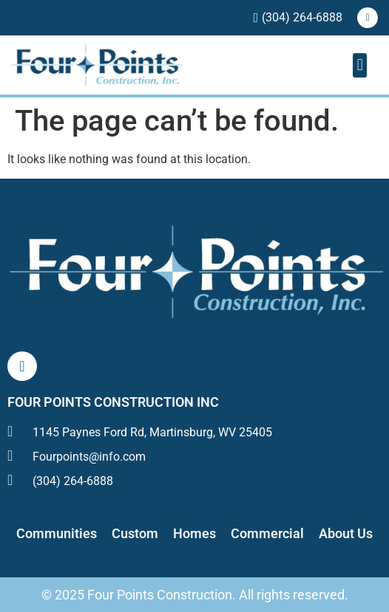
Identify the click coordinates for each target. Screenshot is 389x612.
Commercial (267, 533)
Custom (135, 533)
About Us (346, 533)
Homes (194, 533)
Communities (56, 533)
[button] (360, 65)
